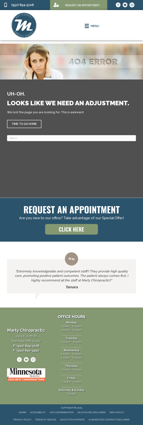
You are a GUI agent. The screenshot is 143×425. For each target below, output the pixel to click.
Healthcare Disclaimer (91, 412)
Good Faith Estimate (72, 419)
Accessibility (38, 412)
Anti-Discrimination (61, 412)
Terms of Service (45, 419)
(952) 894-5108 (22, 5)
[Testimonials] (71, 272)
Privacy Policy (23, 419)
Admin (22, 412)
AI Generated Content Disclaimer (109, 419)
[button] (24, 124)
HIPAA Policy (116, 412)
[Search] (71, 138)
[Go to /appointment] (79, 5)
